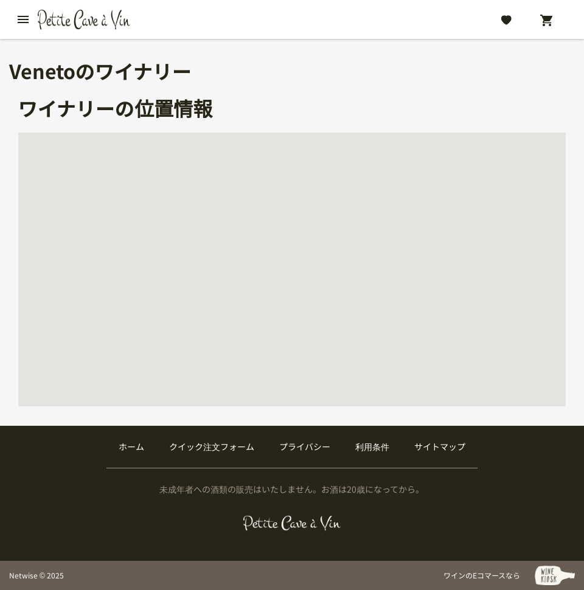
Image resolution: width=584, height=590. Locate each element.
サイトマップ (439, 446)
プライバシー (304, 446)
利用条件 (372, 446)
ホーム (131, 446)
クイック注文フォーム (211, 446)
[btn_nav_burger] (23, 19)
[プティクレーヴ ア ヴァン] (292, 523)
